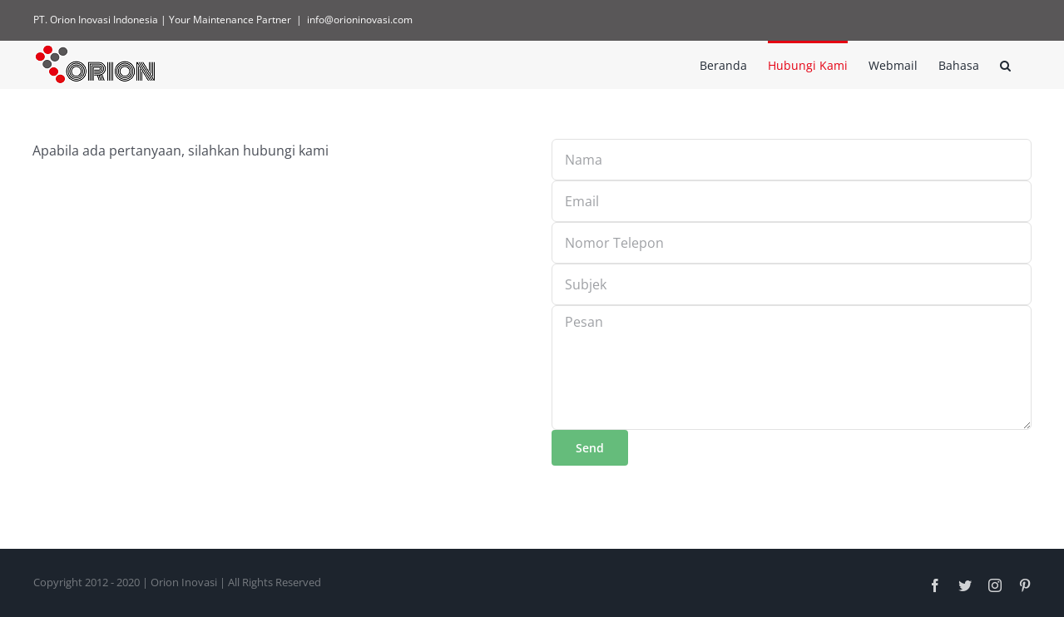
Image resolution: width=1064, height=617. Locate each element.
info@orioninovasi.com (360, 19)
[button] (1005, 64)
